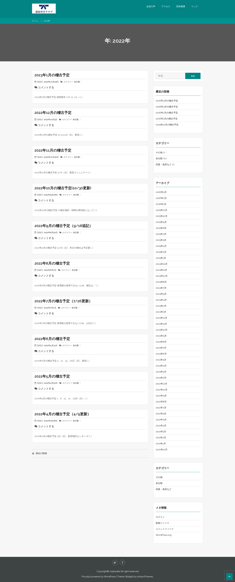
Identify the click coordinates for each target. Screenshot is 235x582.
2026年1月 (161, 204)
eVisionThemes (145, 576)
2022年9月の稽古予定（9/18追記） (63, 226)
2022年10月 (161, 389)
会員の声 (150, 6)
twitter (115, 562)
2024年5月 (161, 294)
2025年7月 (161, 234)
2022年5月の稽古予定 (52, 376)
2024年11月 (161, 270)
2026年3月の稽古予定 (167, 106)
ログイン (160, 517)
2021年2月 (161, 437)
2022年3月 (161, 425)
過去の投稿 (41, 453)
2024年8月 (161, 282)
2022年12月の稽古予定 (52, 112)
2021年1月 (161, 443)
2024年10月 (162, 276)
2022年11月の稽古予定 (52, 150)
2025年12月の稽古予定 (167, 124)
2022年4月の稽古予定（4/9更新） (62, 414)
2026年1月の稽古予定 (167, 118)
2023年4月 (161, 365)
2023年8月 (161, 341)
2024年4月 (161, 300)
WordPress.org (163, 535)
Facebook (122, 562)
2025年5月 (161, 240)
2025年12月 (161, 210)
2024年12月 (161, 264)
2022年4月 (161, 419)
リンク (194, 6)
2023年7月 (161, 347)
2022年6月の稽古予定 (52, 339)
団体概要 (180, 6)
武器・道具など (163, 164)
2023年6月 (161, 353)
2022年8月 (161, 401)
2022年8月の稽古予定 (52, 263)
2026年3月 (161, 192)
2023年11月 (161, 324)
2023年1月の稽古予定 (52, 75)
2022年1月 (161, 431)
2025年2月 (161, 252)
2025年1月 (161, 258)
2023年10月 (161, 329)
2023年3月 (161, 371)
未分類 (77, 82)
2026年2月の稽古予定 (167, 112)
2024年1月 (161, 312)
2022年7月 (161, 407)
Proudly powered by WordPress (99, 576)
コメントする (46, 87)
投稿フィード (162, 523)
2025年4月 (161, 246)
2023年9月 (161, 335)
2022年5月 (161, 413)
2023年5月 (161, 359)
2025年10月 (161, 216)
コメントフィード (165, 529)
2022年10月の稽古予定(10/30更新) (62, 188)
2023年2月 (161, 377)
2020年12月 (161, 449)
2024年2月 (161, 306)
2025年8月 (161, 228)
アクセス (165, 6)
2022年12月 (161, 383)
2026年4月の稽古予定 (167, 100)
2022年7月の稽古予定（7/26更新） (63, 301)
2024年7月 (161, 288)
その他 (159, 152)
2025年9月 (161, 222)
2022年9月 (161, 395)
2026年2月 (161, 198)
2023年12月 (161, 318)
